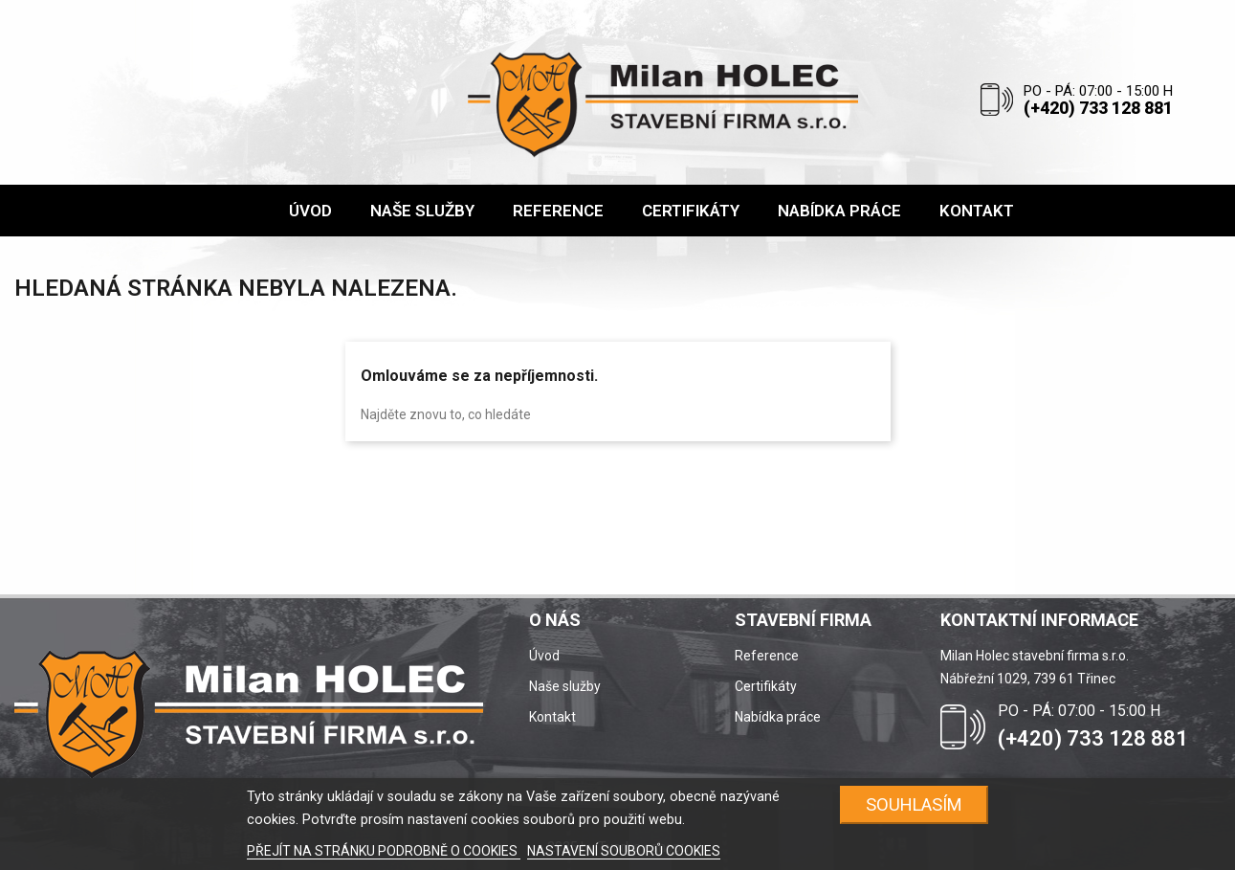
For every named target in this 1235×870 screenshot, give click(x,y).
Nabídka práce (778, 717)
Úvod (544, 655)
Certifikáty (766, 686)
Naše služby (565, 686)
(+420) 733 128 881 (1098, 108)
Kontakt (552, 717)
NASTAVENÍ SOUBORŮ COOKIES (623, 851)
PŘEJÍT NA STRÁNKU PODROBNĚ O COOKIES (383, 851)
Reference (767, 655)
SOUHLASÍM (914, 804)
